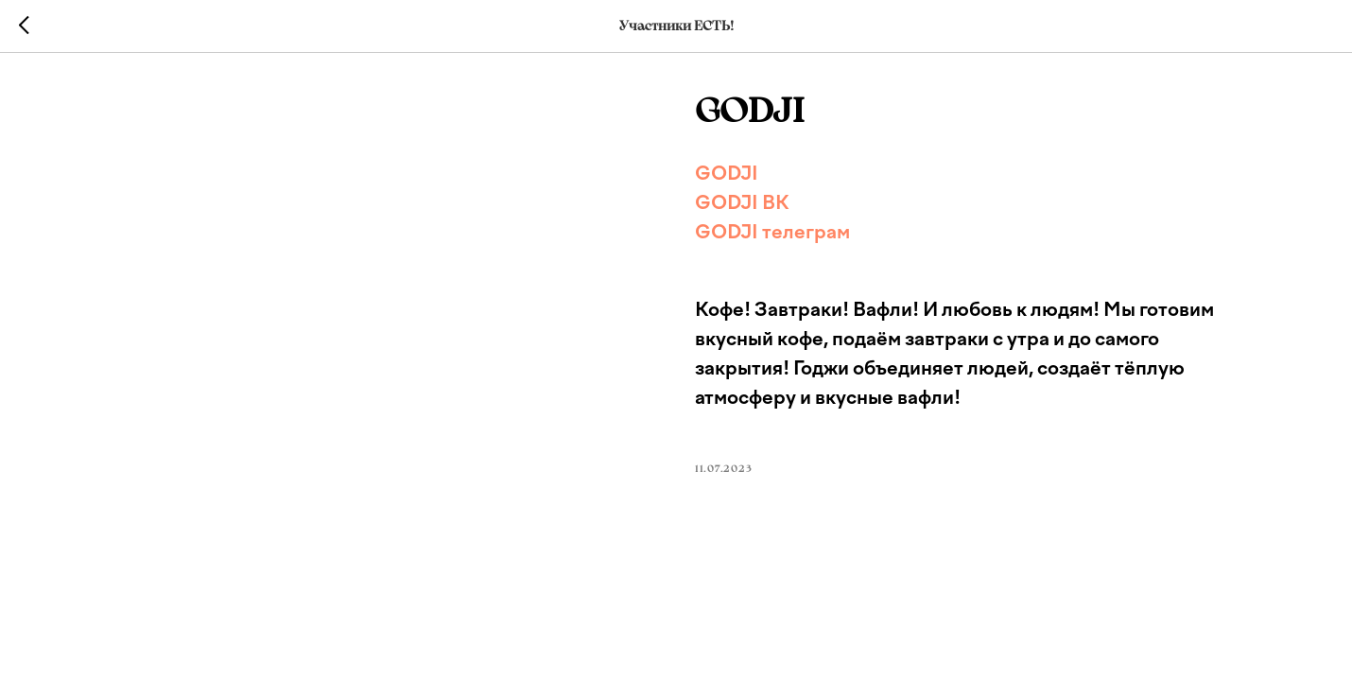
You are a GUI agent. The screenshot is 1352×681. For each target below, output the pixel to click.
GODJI (726, 173)
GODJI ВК (742, 202)
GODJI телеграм (772, 231)
